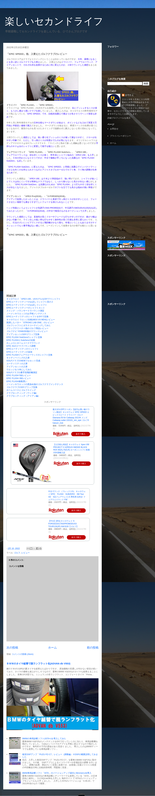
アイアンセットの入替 (16, 366)
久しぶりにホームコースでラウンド (23, 343)
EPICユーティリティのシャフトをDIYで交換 (27, 316)
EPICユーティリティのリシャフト (22, 349)
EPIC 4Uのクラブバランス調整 (21, 346)
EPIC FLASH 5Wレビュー (18, 375)
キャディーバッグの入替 (18, 358)
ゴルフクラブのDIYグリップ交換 (21, 387)
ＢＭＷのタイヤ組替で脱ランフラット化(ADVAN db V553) (38, 663)
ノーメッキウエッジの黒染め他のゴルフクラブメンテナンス (34, 384)
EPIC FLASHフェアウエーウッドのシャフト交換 (29, 355)
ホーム (52, 647)
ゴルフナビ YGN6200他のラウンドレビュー (27, 331)
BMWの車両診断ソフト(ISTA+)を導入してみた (44, 738)
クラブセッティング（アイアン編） (23, 396)
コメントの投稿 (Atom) (22, 654)
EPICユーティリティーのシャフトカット (25, 308)
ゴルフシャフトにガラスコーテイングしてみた (28, 325)
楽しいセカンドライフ (54, 21)
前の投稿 (92, 647)
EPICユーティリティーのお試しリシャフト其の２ (29, 302)
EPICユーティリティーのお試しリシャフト (26, 305)
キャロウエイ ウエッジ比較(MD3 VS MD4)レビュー (30, 319)
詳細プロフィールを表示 (118, 118)
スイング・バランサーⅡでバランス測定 (25, 310)
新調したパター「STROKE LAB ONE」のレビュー (30, 322)
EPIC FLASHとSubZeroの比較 (20, 340)
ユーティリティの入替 (16, 363)
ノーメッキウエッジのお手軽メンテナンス (26, 313)
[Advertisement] (128, 168)
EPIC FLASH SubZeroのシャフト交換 (24, 337)
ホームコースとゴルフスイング (21, 390)
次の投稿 (12, 647)
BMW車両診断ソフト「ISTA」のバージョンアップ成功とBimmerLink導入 (56, 773)
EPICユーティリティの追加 (19, 352)
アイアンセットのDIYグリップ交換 (22, 334)
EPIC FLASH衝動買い (16, 381)
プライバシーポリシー (120, 136)
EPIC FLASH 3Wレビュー (18, 378)
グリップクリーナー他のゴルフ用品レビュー (27, 328)
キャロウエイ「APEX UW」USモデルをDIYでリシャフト (33, 299)
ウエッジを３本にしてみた (19, 369)
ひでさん (129, 95)
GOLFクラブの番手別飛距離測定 (21, 372)
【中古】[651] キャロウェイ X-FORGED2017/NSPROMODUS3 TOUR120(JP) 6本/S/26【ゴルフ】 (63, 524)
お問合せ (114, 129)
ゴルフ (17, 553)
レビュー (25, 553)
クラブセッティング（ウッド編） (22, 393)
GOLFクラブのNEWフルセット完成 (23, 360)
